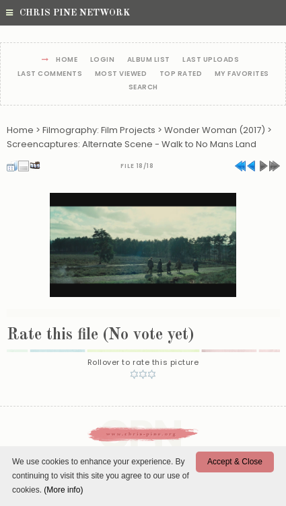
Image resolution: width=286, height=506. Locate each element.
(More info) (63, 490)
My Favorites (242, 74)
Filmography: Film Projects (98, 130)
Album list (148, 60)
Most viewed (121, 74)
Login (102, 60)
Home (66, 60)
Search (143, 87)
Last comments (50, 74)
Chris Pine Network (68, 12)
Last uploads (210, 60)
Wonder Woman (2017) (214, 130)
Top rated (181, 74)
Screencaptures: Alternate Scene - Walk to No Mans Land (131, 144)
